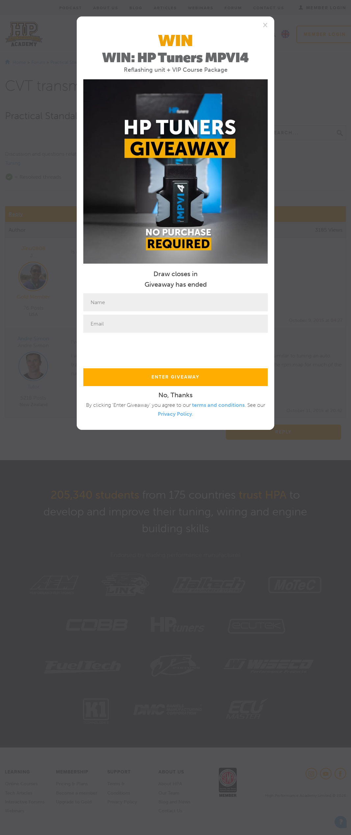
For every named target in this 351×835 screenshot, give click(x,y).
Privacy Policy (175, 414)
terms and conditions (218, 405)
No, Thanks (175, 395)
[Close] (265, 25)
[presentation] (133, 349)
